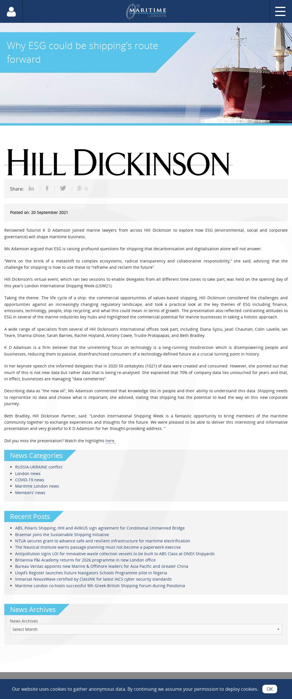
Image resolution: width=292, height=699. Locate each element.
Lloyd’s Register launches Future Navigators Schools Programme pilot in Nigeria (91, 572)
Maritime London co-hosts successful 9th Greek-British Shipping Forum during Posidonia (100, 585)
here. (110, 440)
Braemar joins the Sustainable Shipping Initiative (62, 534)
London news (27, 473)
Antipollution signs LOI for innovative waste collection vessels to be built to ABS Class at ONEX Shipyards (115, 553)
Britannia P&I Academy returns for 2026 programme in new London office (85, 560)
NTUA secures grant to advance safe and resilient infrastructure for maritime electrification (102, 541)
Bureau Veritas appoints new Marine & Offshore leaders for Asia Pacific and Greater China (101, 566)
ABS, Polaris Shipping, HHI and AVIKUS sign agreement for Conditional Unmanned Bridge (100, 528)
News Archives (24, 621)
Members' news (30, 492)
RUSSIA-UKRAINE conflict (38, 467)
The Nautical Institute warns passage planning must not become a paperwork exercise (98, 547)
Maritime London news (37, 486)
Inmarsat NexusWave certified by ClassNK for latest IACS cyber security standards (93, 579)
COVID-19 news (29, 479)
